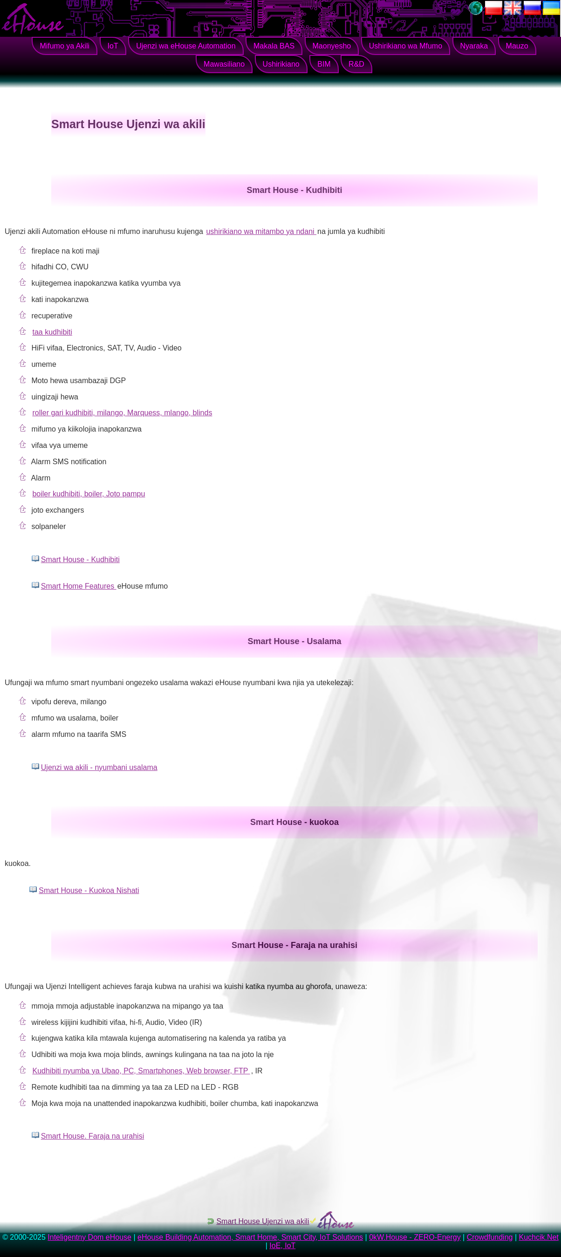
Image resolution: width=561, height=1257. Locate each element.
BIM (323, 64)
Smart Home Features (78, 586)
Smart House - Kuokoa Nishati (89, 890)
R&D (356, 64)
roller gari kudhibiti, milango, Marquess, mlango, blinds (122, 413)
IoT (113, 46)
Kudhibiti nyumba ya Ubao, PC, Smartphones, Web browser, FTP (141, 1071)
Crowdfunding (490, 1237)
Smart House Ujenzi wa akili (262, 1221)
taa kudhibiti (52, 332)
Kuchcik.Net (538, 1237)
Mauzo (517, 46)
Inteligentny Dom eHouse (89, 1237)
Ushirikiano (281, 64)
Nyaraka (474, 46)
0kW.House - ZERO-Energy (415, 1237)
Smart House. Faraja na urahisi (92, 1136)
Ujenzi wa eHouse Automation (185, 46)
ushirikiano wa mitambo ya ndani (261, 231)
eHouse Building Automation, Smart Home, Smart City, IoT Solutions (250, 1237)
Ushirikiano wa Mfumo (405, 46)
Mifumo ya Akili (64, 46)
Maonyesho (332, 46)
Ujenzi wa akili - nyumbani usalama (99, 767)
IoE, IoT (282, 1246)
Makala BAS (273, 46)
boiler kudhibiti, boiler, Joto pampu (88, 494)
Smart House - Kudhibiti (80, 559)
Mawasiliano (224, 64)
